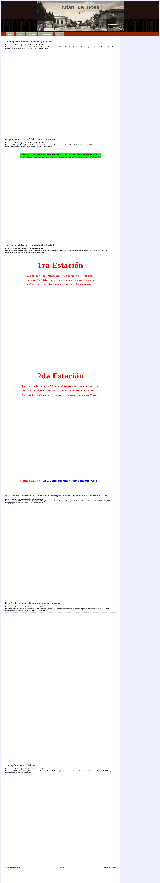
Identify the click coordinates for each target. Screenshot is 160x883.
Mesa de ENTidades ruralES (93, 145)
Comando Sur (49, 501)
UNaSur (30, 48)
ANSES (15, 771)
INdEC (59, 47)
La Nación (76, 47)
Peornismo (84, 250)
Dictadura (37, 47)
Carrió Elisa (32, 250)
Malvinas (83, 47)
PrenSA (110, 47)
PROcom (8, 48)
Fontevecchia (42, 145)
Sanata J (24, 48)
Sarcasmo (39, 146)
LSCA (65, 250)
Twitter (26, 503)
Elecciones (31, 771)
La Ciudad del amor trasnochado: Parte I (29, 244)
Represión (27, 252)
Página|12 (97, 47)
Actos (15, 250)
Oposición (90, 47)
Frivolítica (47, 250)
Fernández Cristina (47, 47)
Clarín (31, 47)
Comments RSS (46, 34)
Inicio (62, 867)
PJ (94, 250)
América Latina (18, 47)
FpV (55, 47)
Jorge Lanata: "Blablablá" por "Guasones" (31, 139)
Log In (59, 34)
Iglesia (54, 250)
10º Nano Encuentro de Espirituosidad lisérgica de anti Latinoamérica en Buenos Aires (56, 495)
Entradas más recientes (12, 867)
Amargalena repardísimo (20, 765)
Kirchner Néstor (67, 47)
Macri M (72, 145)
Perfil (102, 47)
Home (10, 34)
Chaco (21, 771)
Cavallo (26, 47)
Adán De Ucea (81, 8)
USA (35, 48)
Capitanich (22, 609)
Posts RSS (31, 34)
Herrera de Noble (52, 145)
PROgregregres (16, 48)
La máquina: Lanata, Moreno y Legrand (29, 41)
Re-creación (25, 146)
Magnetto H (79, 145)
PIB (106, 47)
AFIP (19, 501)
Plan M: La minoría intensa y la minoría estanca (33, 603)
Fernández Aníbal (60, 501)
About (20, 34)
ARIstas (15, 609)
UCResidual (32, 610)
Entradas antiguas (110, 867)
